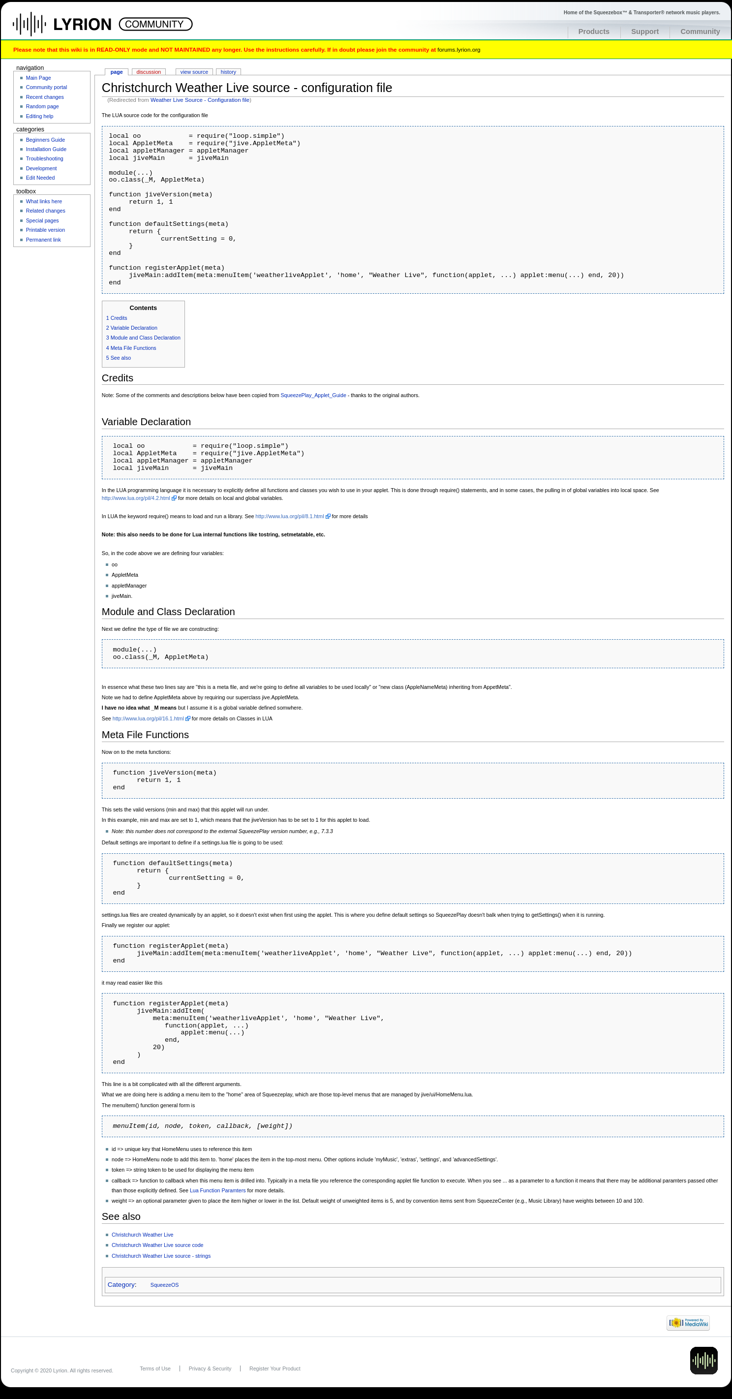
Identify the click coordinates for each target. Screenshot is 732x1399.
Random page (42, 106)
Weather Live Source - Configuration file (200, 100)
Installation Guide (46, 149)
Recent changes (45, 97)
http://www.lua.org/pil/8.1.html (289, 516)
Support (645, 31)
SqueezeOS (165, 1285)
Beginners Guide (45, 140)
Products (594, 31)
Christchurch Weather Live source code (157, 1245)
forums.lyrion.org (458, 49)
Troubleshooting (44, 158)
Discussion (149, 72)
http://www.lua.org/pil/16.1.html (148, 718)
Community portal (46, 87)
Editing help (40, 116)
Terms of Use (155, 1368)
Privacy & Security (210, 1368)
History (228, 72)
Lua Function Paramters (218, 1190)
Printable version (45, 230)
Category (121, 1284)
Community (700, 31)
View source (194, 72)
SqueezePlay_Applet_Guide (313, 395)
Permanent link (43, 240)
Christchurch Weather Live (142, 1235)
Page (117, 72)
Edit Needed (40, 178)
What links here (44, 201)
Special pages (42, 220)
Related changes (45, 211)
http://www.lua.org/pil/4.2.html (136, 498)
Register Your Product (275, 1368)
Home (72, 29)
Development (41, 168)
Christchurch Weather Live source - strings (161, 1256)
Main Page (38, 78)
